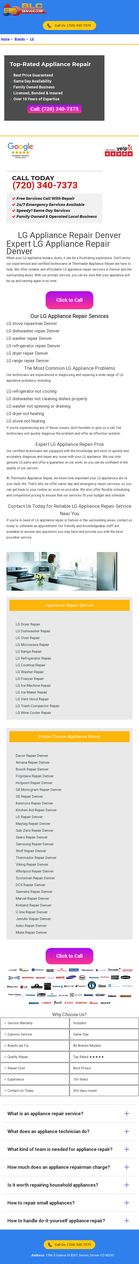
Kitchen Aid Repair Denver (36, 810)
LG (32, 39)
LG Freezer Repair (30, 679)
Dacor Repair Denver (32, 755)
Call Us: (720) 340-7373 (73, 25)
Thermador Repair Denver (36, 857)
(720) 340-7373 (45, 185)
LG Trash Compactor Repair (38, 706)
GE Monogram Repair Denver (39, 789)
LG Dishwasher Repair (33, 631)
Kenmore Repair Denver (34, 803)
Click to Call (69, 300)
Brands (20, 39)
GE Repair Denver (29, 796)
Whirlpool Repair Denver (35, 871)
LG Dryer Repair (28, 624)
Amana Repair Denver (33, 762)
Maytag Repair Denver (33, 823)
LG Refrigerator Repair (33, 658)
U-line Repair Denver (32, 912)
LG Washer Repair (30, 672)
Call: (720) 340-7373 (54, 109)
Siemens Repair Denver (34, 891)
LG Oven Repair (28, 638)
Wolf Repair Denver (31, 851)
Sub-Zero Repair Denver (35, 830)
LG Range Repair (29, 651)
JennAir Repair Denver (33, 919)
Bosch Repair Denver (32, 769)
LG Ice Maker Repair (31, 692)
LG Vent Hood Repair (32, 699)
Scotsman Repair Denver (35, 878)
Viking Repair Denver (32, 864)
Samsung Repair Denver (35, 844)
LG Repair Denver (29, 817)
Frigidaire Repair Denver (35, 776)
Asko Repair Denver (31, 926)
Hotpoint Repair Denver (34, 783)
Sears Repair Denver (32, 837)
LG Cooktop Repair (30, 665)
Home (5, 39)
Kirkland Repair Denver (33, 905)
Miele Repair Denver (31, 932)
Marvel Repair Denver (32, 898)
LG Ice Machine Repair (33, 685)
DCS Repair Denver (30, 885)
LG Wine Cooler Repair (33, 713)
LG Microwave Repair (32, 645)
